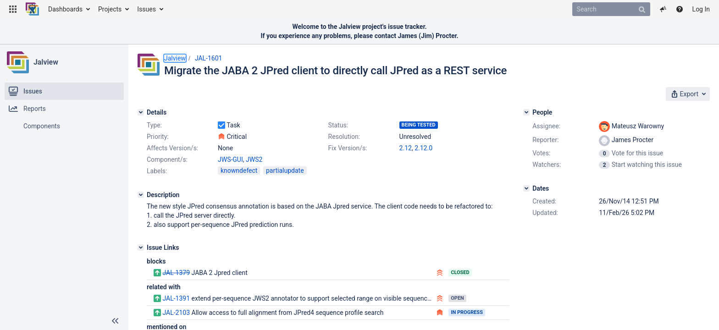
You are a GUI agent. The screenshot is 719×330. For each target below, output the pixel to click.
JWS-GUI (230, 159)
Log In (701, 9)
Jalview (45, 62)
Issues (146, 9)
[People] (526, 112)
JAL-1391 (176, 298)
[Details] (141, 112)
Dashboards (65, 9)
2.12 (405, 148)
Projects (110, 9)
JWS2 (254, 159)
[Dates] (526, 188)
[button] (13, 9)
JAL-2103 (176, 312)
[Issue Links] (141, 247)
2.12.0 (423, 148)
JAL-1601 (208, 58)
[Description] (141, 195)
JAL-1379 (176, 272)
